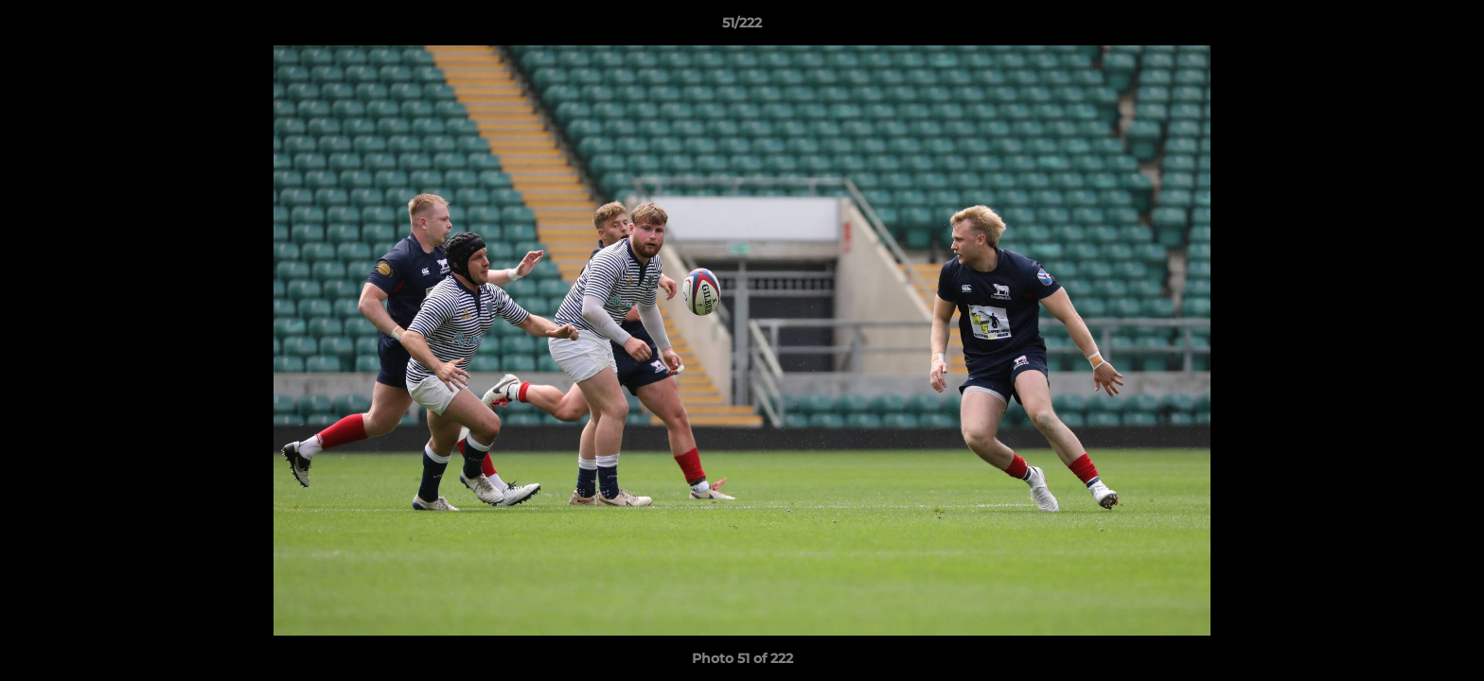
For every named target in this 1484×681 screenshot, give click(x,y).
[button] (1450, 27)
